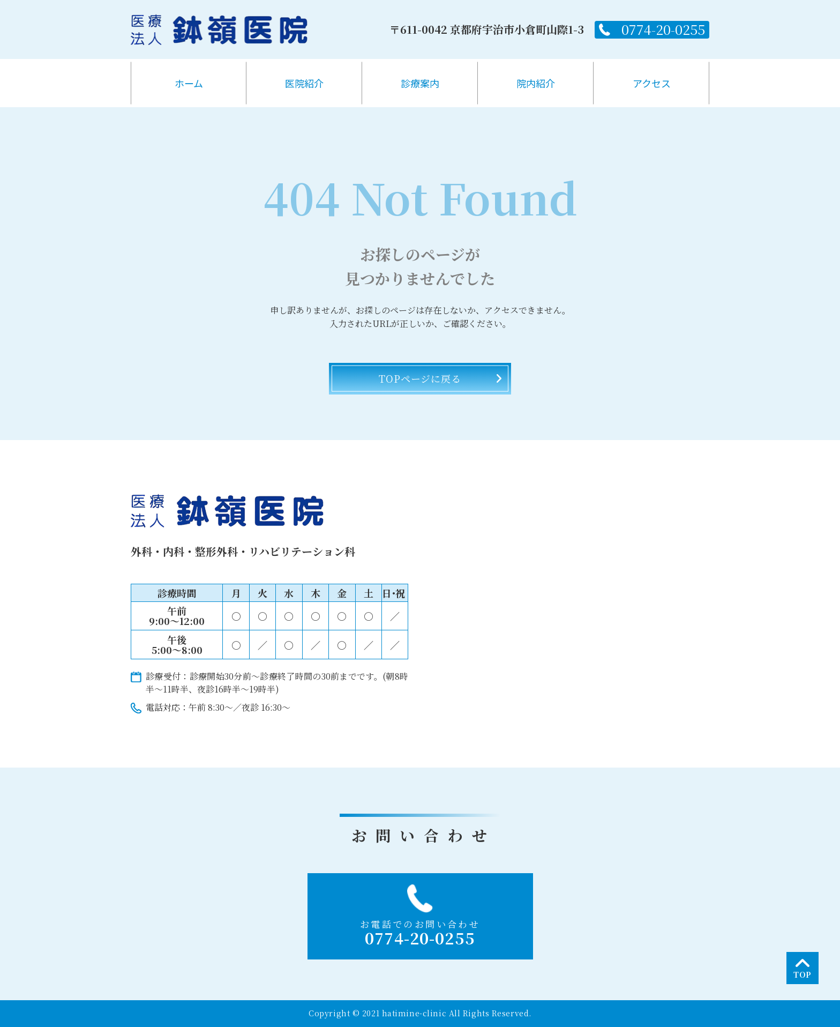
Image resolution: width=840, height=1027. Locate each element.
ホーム (189, 83)
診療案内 (420, 83)
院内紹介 (535, 83)
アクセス (652, 83)
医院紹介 (304, 83)
